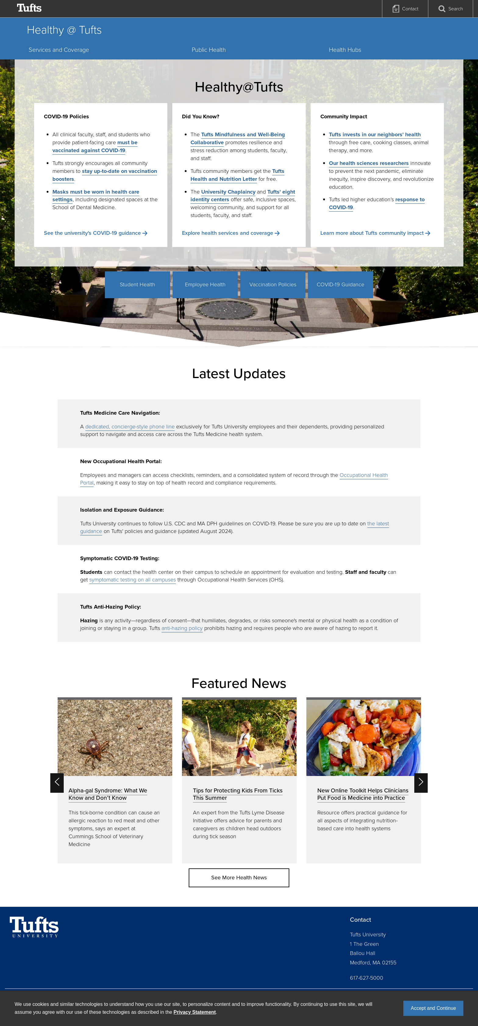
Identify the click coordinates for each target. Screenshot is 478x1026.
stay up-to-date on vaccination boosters (104, 175)
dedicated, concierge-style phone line (130, 427)
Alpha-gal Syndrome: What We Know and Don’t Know (108, 794)
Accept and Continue (433, 1008)
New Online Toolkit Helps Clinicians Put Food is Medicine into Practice (362, 794)
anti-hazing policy (182, 628)
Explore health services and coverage (227, 233)
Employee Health (205, 284)
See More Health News (239, 877)
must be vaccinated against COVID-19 (94, 146)
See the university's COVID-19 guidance (92, 233)
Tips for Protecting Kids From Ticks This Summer (238, 794)
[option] (115, 780)
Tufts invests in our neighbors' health (375, 134)
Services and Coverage (59, 49)
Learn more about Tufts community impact (372, 233)
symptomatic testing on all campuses (132, 580)
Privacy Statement (194, 1012)
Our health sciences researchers (369, 163)
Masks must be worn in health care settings (95, 196)
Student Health (137, 284)
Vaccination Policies (272, 284)
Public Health (209, 49)
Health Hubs (345, 49)
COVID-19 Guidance (340, 284)
